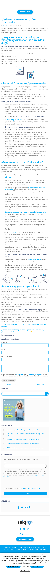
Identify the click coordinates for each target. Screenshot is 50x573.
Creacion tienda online (25, 547)
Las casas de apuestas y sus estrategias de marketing (22, 439)
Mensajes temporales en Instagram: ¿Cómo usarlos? (22, 430)
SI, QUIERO (25, 493)
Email (3, 349)
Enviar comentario (9, 380)
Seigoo (5, 25)
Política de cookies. (25, 571)
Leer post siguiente (41, 384)
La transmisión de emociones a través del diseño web (22, 443)
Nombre (4, 342)
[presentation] (18, 482)
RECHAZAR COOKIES (13, 566)
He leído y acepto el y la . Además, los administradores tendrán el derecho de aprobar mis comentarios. (25, 375)
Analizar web (25, 12)
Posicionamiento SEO (39, 547)
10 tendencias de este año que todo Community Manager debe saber (25, 434)
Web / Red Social (6, 357)
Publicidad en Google (22, 549)
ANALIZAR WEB (25, 539)
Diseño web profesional (11, 547)
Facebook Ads (34, 549)
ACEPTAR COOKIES (37, 566)
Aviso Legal (20, 374)
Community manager (9, 549)
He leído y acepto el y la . (22, 488)
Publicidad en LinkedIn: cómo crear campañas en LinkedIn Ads (25, 448)
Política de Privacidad (34, 374)
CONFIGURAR (25, 566)
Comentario (5, 364)
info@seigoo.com (25, 534)
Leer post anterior (8, 384)
